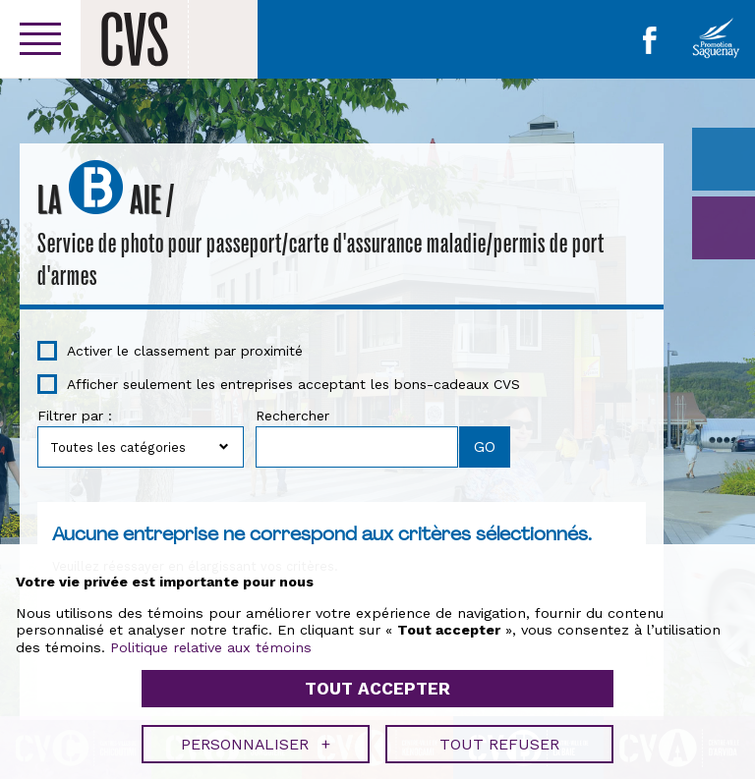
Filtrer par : (74, 415)
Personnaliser (255, 737)
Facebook (649, 40)
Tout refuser (499, 737)
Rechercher (292, 415)
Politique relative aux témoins (211, 640)
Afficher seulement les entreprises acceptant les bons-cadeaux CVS (293, 384)
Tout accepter (377, 683)
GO (723, 227)
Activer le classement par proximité (185, 351)
